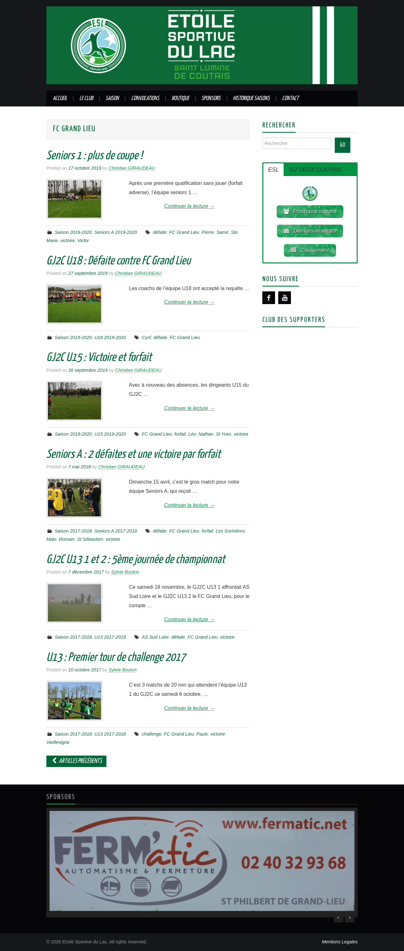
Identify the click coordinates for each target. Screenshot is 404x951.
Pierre (208, 232)
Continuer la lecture (189, 206)
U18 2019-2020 (110, 337)
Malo (51, 539)
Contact (290, 98)
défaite (160, 232)
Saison (112, 98)
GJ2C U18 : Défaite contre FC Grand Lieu (118, 261)
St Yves (223, 434)
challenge (152, 734)
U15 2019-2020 (110, 434)
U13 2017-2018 (110, 637)
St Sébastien (90, 539)
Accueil (60, 98)
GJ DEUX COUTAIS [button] (315, 169)
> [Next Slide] (349, 917)
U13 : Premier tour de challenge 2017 (115, 657)
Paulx (202, 734)
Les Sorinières (230, 530)
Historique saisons (251, 98)
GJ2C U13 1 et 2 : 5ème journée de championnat (135, 560)
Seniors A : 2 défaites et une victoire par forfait (133, 454)
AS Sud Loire (155, 637)
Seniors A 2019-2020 (115, 232)
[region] (202, 862)
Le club (86, 98)
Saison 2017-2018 (73, 530)
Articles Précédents (76, 761)
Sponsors (210, 98)
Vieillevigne (58, 742)
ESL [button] (273, 169)
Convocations (145, 98)
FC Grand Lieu (184, 232)
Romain (67, 539)
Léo (192, 434)
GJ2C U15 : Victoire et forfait (99, 357)
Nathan (206, 434)
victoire (67, 240)
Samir (223, 232)
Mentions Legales (340, 941)
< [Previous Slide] (338, 917)
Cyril (146, 337)
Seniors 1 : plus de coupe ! (94, 156)
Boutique (180, 98)
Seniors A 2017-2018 (115, 530)
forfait (180, 434)
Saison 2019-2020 (73, 232)
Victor (83, 240)
